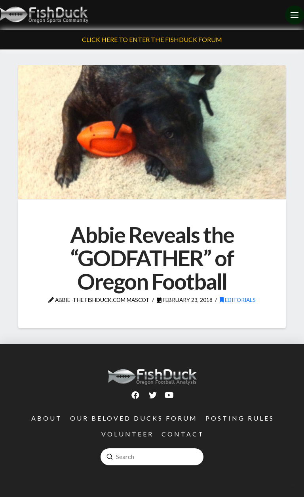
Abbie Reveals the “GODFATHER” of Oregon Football (152, 257)
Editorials (238, 299)
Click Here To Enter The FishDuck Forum (152, 39)
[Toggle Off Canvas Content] (294, 15)
